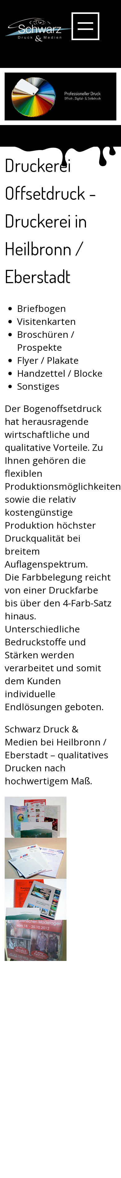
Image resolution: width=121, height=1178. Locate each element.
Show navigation (85, 26)
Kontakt (28, 1134)
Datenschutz (38, 1160)
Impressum (36, 1147)
